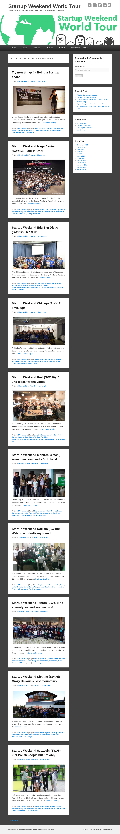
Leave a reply (42, 81)
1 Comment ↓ (42, 236)
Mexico (26, 130)
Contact (110, 5)
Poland (47, 806)
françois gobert (58, 128)
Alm (35, 733)
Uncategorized (81, 130)
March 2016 (81, 156)
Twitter (95, 5)
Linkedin (105, 5)
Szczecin (58, 809)
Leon (46, 209)
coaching (42, 128)
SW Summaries (23, 128)
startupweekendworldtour (46, 212)
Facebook (89, 5)
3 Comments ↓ (41, 155)
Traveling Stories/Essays (85, 128)
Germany (54, 733)
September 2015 (82, 169)
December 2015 (82, 163)
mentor (20, 130)
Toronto (40, 439)
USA (54, 287)
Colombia (49, 128)
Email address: (80, 66)
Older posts (13, 820)
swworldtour (20, 132)
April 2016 (80, 154)
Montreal (53, 511)
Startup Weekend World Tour (44, 6)
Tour (13, 214)
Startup (31, 130)
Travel (18, 214)
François (32, 81)
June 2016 (80, 149)
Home (13, 48)
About (24, 48)
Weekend (23, 214)
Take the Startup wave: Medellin (87, 97)
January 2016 (81, 160)
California (37, 283)
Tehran (60, 661)
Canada (43, 435)
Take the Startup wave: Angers (87, 95)
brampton (37, 435)
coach (36, 128)
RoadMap (36, 48)
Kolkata (51, 585)
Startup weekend (40, 130)
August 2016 (81, 147)
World (29, 214)
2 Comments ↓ (45, 463)
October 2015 (81, 167)
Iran (46, 659)
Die (38, 733)
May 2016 (80, 151)
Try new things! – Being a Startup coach (90, 104)
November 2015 (82, 165)
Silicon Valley (56, 283)
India (46, 585)
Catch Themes (106, 829)
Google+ (100, 5)
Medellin (14, 130)
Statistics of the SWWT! (79, 48)
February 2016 (82, 158)
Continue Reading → (50, 123)
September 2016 (82, 145)
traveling (50, 287)
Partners (50, 48)
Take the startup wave (84, 125)
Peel (59, 435)
